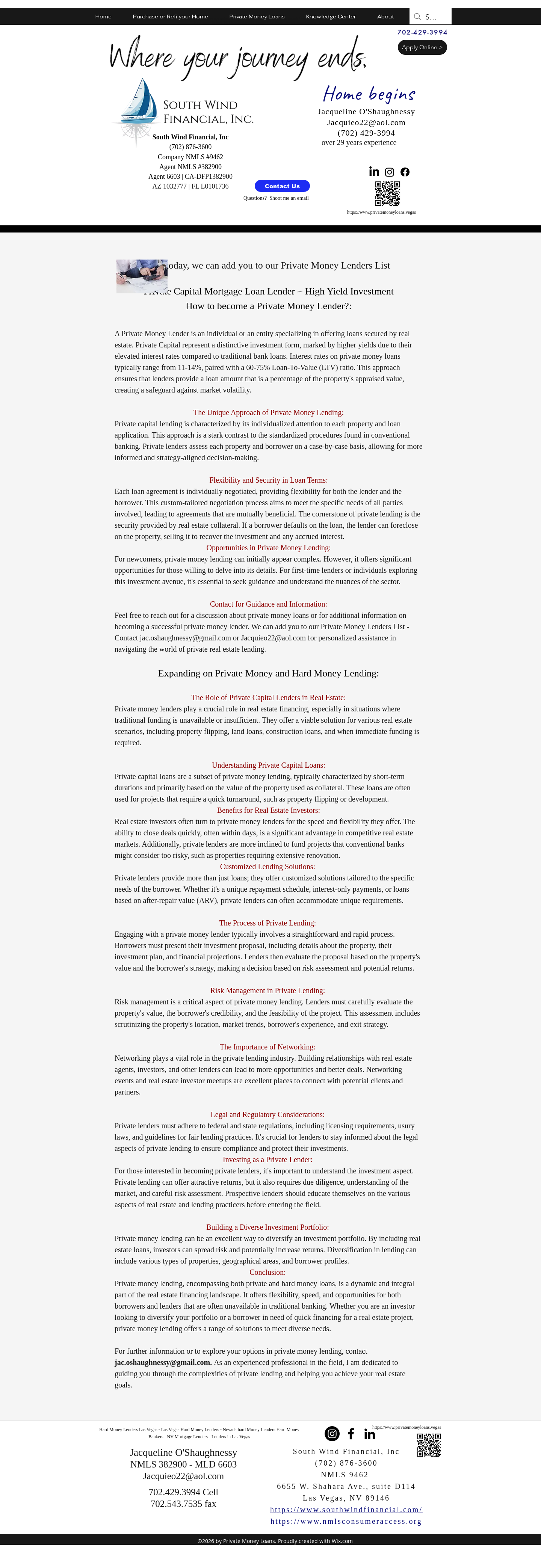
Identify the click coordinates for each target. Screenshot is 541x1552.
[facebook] (350, 1433)
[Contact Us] (282, 186)
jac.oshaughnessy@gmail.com (185, 638)
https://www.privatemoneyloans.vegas (381, 212)
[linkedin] (369, 1433)
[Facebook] (405, 172)
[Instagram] (390, 172)
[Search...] (430, 17)
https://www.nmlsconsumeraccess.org (346, 1521)
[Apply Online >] (422, 47)
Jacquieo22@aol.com (273, 638)
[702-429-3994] (422, 32)
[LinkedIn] (374, 172)
